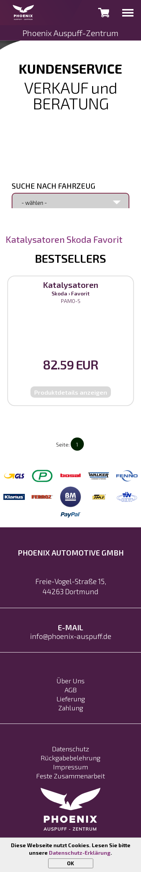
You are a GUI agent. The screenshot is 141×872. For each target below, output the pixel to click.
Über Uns (70, 681)
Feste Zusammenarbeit (70, 776)
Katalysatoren (70, 284)
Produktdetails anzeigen (70, 392)
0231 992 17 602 (70, 118)
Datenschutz (70, 749)
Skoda (59, 293)
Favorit (80, 293)
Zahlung (70, 708)
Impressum (70, 767)
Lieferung (70, 699)
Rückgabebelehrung (70, 758)
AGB (71, 690)
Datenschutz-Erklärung (80, 852)
